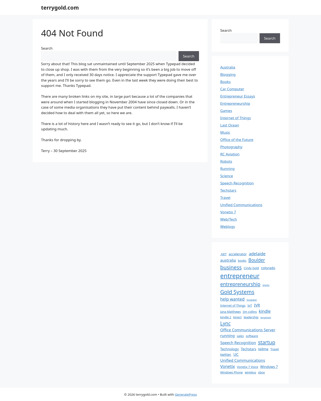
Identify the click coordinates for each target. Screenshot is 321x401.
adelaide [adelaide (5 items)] (257, 254)
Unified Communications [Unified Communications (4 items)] (242, 360)
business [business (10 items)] (231, 267)
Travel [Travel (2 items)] (274, 349)
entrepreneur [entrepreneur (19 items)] (240, 276)
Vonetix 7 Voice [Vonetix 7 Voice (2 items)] (247, 367)
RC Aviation (230, 154)
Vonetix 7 (228, 212)
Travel (225, 197)
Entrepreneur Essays (237, 96)
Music (225, 132)
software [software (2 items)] (252, 336)
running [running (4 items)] (227, 335)
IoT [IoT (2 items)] (249, 305)
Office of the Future (236, 139)
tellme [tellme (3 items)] (263, 349)
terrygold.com (60, 7)
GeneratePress (186, 394)
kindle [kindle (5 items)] (265, 311)
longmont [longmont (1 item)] (265, 317)
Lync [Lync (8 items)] (225, 323)
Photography (231, 146)
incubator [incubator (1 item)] (252, 299)
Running (227, 168)
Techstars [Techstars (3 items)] (248, 349)
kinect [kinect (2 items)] (237, 317)
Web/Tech (228, 219)
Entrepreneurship (235, 103)
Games (226, 110)
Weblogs (227, 226)
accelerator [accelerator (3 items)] (238, 254)
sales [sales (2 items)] (240, 336)
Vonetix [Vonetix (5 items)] (227, 366)
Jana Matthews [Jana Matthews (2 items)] (230, 312)
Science (226, 175)
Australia (227, 67)
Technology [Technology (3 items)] (229, 349)
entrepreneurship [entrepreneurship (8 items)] (240, 284)
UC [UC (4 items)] (236, 354)
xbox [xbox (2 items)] (261, 372)
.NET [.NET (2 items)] (223, 254)
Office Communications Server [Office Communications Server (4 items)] (248, 329)
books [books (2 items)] (242, 261)
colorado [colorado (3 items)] (268, 268)
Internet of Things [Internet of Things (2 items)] (232, 305)
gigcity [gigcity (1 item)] (265, 285)
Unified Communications (241, 204)
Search (47, 48)
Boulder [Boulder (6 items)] (256, 260)
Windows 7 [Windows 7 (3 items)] (269, 366)
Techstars (228, 190)
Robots (226, 161)
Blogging (228, 74)
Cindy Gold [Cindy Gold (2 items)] (251, 268)
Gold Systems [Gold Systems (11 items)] (237, 291)
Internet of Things (235, 117)
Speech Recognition (237, 183)
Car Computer (232, 88)
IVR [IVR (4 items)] (257, 305)
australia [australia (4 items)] (228, 260)
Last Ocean (229, 125)
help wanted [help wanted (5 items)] (232, 299)
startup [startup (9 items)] (266, 342)
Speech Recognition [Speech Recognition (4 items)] (238, 342)
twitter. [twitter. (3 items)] (225, 354)
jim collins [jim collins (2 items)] (250, 312)
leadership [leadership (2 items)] (251, 317)
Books (225, 81)
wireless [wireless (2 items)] (250, 372)
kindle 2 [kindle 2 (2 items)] (225, 317)
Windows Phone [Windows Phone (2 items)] (231, 372)
